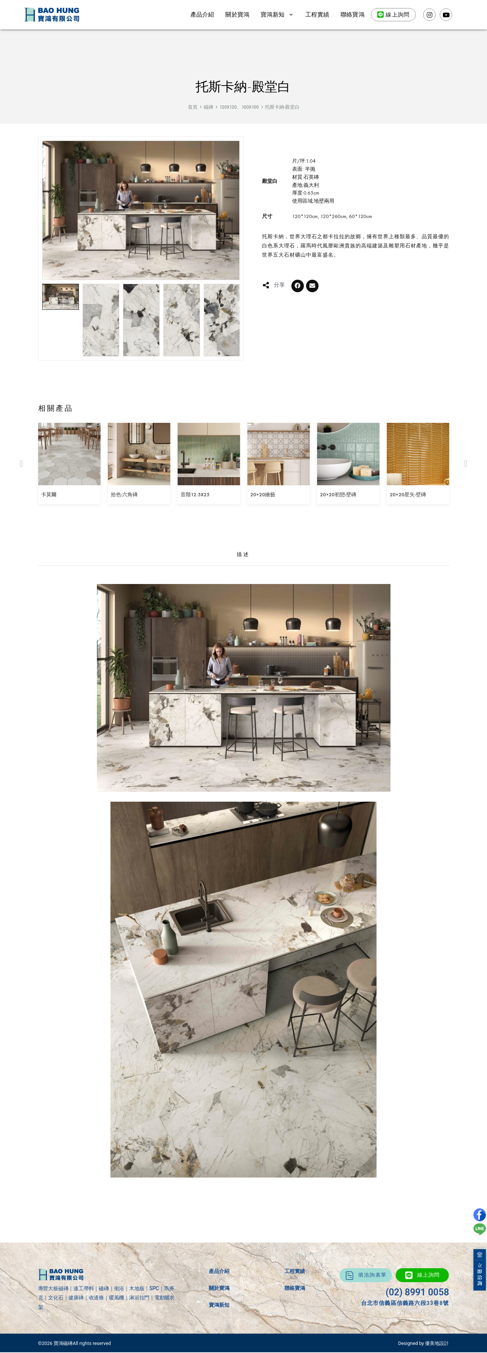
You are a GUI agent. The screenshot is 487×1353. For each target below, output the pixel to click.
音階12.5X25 (195, 494)
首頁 (192, 107)
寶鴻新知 (277, 14)
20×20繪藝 (262, 494)
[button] (297, 286)
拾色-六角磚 (124, 494)
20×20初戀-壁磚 (338, 494)
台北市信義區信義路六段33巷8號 (405, 1303)
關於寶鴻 (237, 14)
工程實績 (317, 14)
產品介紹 (202, 14)
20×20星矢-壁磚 (408, 494)
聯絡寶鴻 (352, 14)
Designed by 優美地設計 (423, 1343)
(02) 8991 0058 (417, 1292)
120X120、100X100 (239, 107)
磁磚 (208, 107)
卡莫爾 (49, 494)
